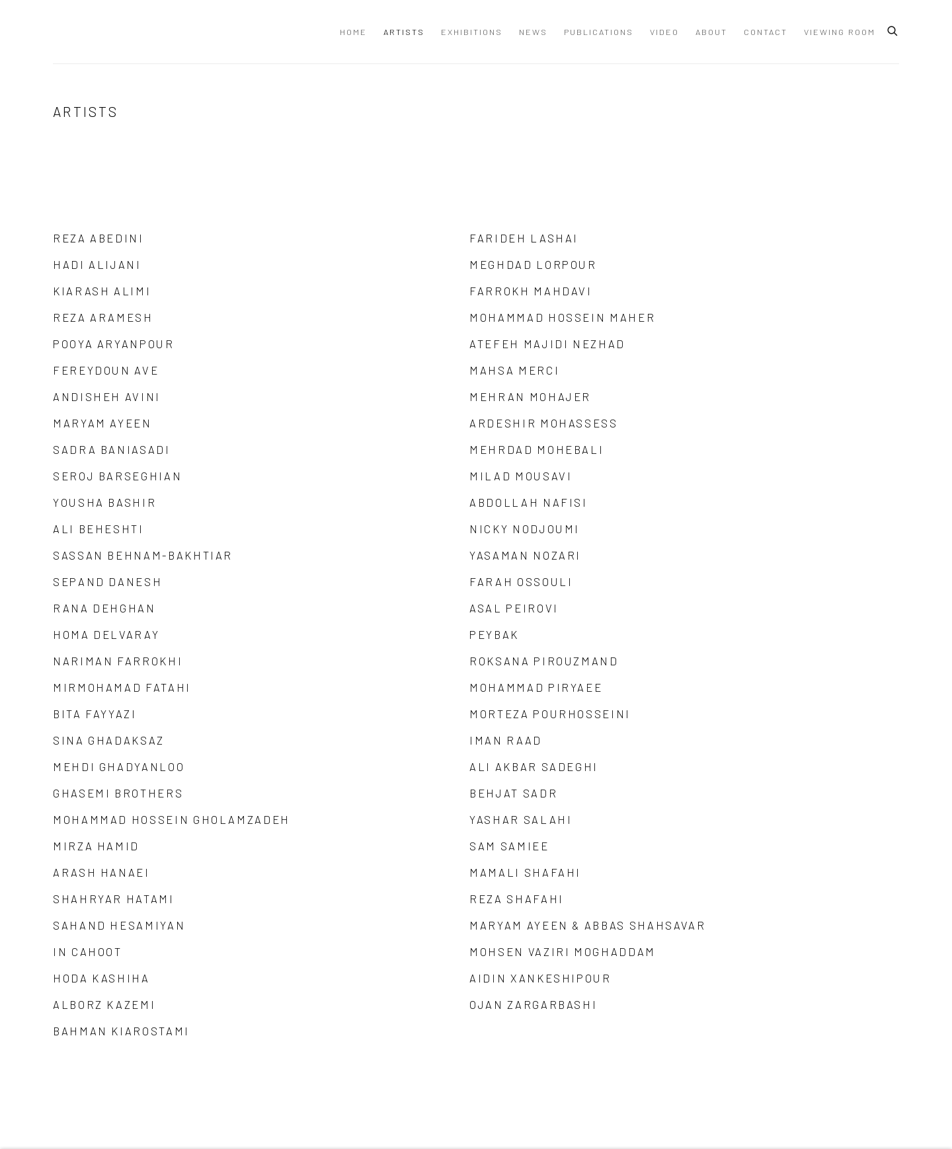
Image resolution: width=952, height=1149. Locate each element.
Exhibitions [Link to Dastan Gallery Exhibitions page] (471, 31)
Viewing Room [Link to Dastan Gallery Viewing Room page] (839, 31)
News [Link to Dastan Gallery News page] (533, 31)
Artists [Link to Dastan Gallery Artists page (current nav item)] (403, 31)
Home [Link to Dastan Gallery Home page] (353, 31)
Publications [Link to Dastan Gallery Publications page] (598, 31)
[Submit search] (893, 29)
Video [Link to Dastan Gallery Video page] (664, 31)
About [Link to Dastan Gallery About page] (711, 31)
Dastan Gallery (99, 31)
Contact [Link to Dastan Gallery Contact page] (765, 31)
